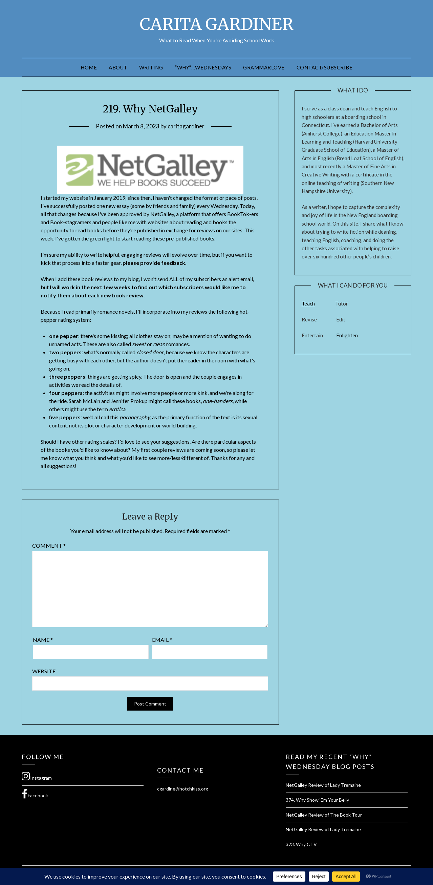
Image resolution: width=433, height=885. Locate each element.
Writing (151, 67)
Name (43, 639)
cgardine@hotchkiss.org (182, 789)
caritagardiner (186, 126)
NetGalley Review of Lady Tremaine (323, 785)
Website (44, 671)
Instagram (37, 776)
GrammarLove (264, 67)
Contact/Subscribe (325, 67)
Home (89, 67)
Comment (49, 545)
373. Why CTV (301, 844)
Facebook (35, 794)
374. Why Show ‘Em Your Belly (317, 800)
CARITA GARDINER (217, 24)
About (118, 67)
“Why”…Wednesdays (203, 67)
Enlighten (347, 335)
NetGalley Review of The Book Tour (324, 815)
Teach (308, 303)
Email (162, 639)
